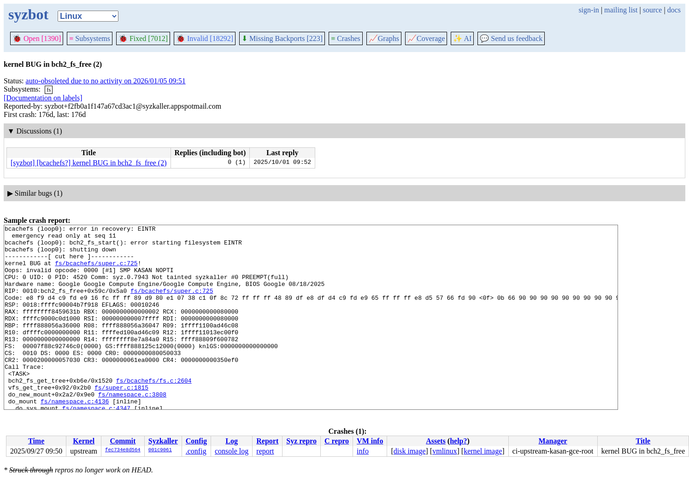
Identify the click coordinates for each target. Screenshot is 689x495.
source (652, 10)
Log (231, 441)
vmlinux (444, 451)
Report (267, 441)
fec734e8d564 (123, 450)
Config (196, 441)
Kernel (83, 441)
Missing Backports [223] (282, 38)
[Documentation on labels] (43, 98)
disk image (410, 451)
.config (196, 451)
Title (643, 441)
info (363, 451)
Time (36, 441)
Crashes (345, 38)
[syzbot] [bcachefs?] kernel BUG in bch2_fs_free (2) (89, 163)
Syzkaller (163, 441)
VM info (370, 441)
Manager (552, 441)
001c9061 (160, 450)
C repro (336, 441)
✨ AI (462, 38)
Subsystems (89, 38)
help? (458, 441)
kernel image (483, 451)
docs (674, 10)
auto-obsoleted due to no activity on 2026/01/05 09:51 (106, 81)
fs (49, 89)
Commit (122, 441)
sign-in (588, 10)
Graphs (384, 38)
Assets (436, 441)
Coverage (426, 38)
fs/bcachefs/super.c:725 (96, 271)
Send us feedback (511, 38)
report (265, 451)
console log (231, 451)
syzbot (28, 14)
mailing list (620, 10)
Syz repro (301, 441)
